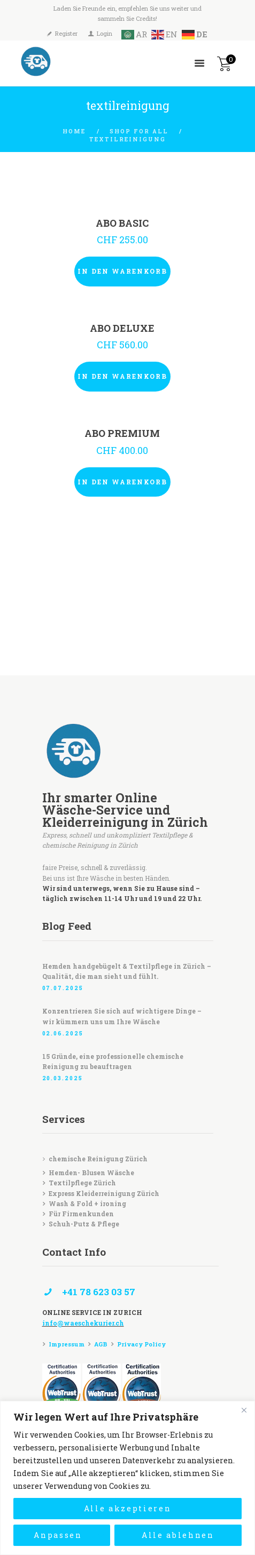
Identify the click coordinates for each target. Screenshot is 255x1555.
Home (74, 131)
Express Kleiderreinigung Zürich (104, 1193)
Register (66, 33)
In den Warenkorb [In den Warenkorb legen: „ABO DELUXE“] (122, 376)
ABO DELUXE (122, 328)
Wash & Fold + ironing (87, 1203)
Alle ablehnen (178, 1535)
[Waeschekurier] (127, 622)
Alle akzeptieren (128, 1508)
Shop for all (139, 131)
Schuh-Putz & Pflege (84, 1223)
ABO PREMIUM (122, 433)
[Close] (243, 1410)
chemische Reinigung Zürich (98, 1158)
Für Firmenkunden (81, 1213)
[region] (127, 1478)
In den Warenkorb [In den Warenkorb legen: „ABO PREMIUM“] (122, 481)
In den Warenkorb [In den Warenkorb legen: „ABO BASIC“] (122, 271)
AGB (100, 1344)
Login (104, 33)
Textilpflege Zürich (82, 1182)
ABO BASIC (122, 223)
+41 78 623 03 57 (98, 1292)
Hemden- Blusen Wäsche (91, 1172)
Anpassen (58, 1535)
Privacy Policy (141, 1344)
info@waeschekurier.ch (83, 1323)
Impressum (66, 1344)
